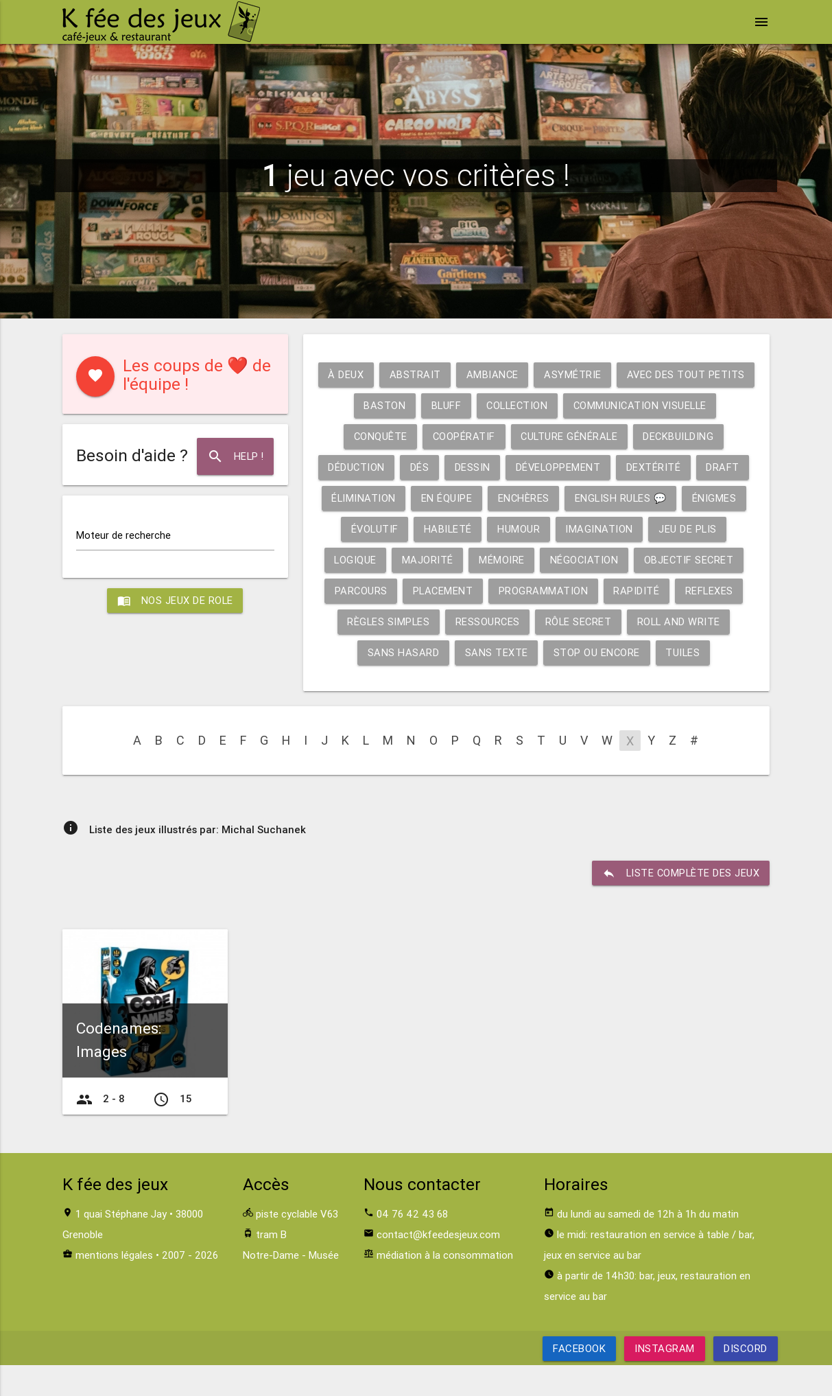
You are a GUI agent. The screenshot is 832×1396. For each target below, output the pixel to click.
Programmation (504, 621)
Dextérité (476, 497)
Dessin (709, 467)
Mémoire (388, 590)
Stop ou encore (596, 683)
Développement (380, 497)
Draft (546, 497)
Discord (746, 1379)
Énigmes (558, 528)
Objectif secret (577, 590)
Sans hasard (402, 683)
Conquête (570, 436)
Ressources (486, 652)
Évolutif (630, 528)
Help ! (235, 456)
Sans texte (495, 683)
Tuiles (683, 683)
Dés (656, 467)
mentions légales (114, 1285)
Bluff (595, 405)
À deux (413, 374)
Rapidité (598, 621)
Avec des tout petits (426, 405)
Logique (618, 559)
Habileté (705, 528)
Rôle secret (579, 652)
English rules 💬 (463, 528)
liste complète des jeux (680, 904)
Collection (668, 405)
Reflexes (671, 621)
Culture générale (389, 467)
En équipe (705, 497)
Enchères (364, 528)
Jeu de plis (541, 559)
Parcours (675, 590)
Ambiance (561, 374)
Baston (533, 405)
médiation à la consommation (445, 1285)
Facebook (579, 1379)
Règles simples (386, 652)
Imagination (452, 559)
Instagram (664, 1379)
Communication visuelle (449, 436)
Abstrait (483, 374)
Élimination (621, 497)
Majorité (691, 559)
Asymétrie (642, 374)
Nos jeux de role (175, 601)
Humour (371, 559)
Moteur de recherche (123, 535)
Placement (402, 621)
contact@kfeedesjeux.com (438, 1265)
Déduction (592, 467)
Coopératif (655, 436)
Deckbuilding (501, 467)
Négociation (471, 590)
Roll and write (681, 652)
